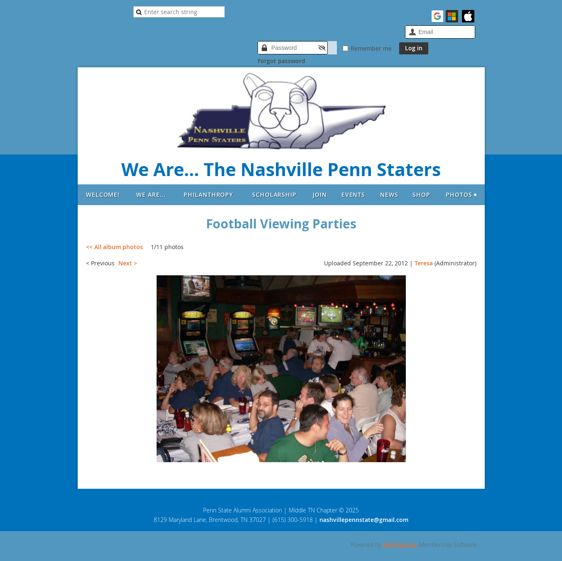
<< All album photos (114, 247)
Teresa (424, 263)
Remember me (371, 48)
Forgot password (281, 61)
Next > (127, 263)
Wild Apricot (400, 545)
